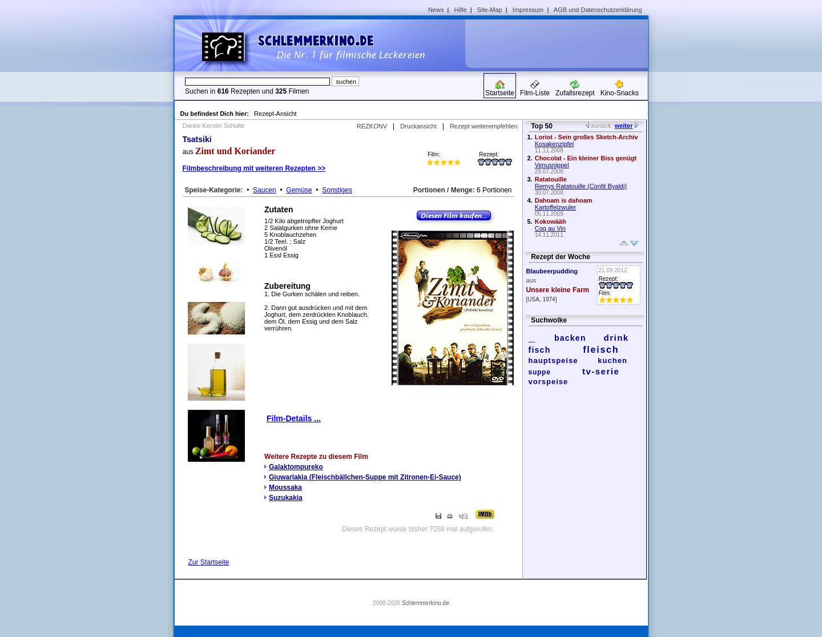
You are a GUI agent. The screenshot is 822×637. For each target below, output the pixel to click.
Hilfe (460, 9)
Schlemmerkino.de (425, 603)
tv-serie (600, 371)
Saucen (264, 190)
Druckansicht (418, 126)
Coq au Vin (550, 228)
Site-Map (489, 9)
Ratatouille (551, 179)
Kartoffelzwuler (556, 207)
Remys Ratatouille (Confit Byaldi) (581, 186)
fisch (540, 349)
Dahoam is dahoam (564, 200)
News (436, 9)
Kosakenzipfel (554, 143)
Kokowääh (550, 221)
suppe (540, 372)
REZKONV (372, 126)
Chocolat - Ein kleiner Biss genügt (585, 158)
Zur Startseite (208, 562)
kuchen (612, 360)
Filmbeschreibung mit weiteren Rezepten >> (254, 168)
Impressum (528, 9)
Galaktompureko (296, 467)
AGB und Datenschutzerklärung (598, 9)
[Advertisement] (560, 43)
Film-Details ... (294, 418)
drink (615, 337)
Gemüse (299, 190)
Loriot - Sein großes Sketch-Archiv (586, 137)
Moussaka (285, 487)
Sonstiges (337, 190)
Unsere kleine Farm (558, 290)
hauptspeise (553, 360)
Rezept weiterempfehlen (484, 126)
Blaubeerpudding (552, 271)
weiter (624, 125)
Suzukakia (286, 498)
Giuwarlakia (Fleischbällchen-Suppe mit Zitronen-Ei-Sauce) (365, 477)
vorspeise (549, 381)
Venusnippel (552, 165)
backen (570, 337)
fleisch (601, 349)
